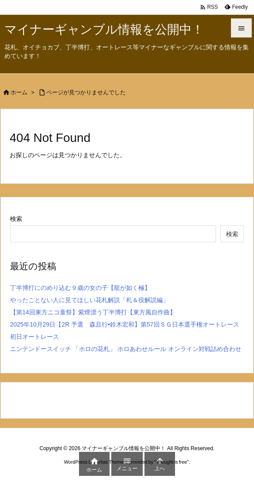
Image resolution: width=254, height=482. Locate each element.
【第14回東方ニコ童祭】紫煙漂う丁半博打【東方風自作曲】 (93, 312)
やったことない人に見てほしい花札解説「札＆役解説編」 (89, 299)
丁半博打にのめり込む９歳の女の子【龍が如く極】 (80, 287)
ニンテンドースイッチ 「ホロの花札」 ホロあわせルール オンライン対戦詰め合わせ (125, 348)
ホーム (18, 92)
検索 (16, 218)
